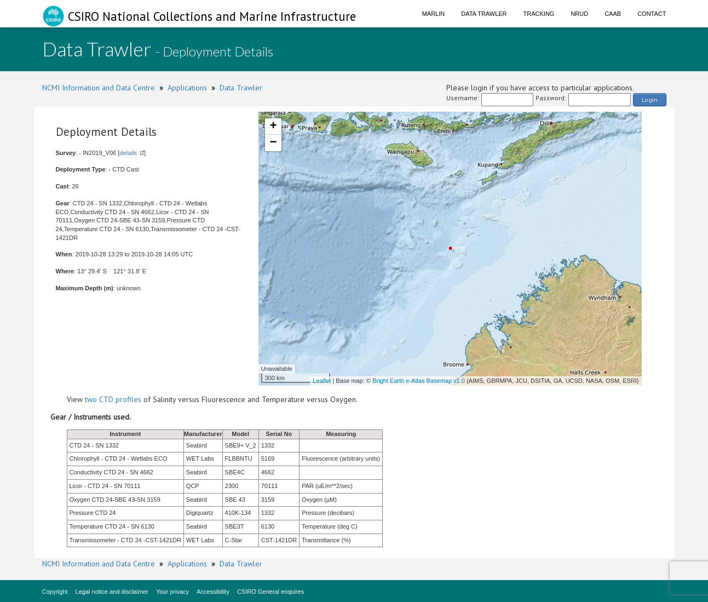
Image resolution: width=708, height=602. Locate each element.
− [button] (273, 143)
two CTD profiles (113, 399)
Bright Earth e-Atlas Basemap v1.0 (418, 380)
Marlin (433, 13)
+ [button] (273, 126)
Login (650, 99)
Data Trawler (483, 13)
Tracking (539, 13)
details (128, 153)
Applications (187, 88)
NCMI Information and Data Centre (98, 88)
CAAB (613, 13)
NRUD (579, 13)
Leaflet (322, 380)
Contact (651, 13)
